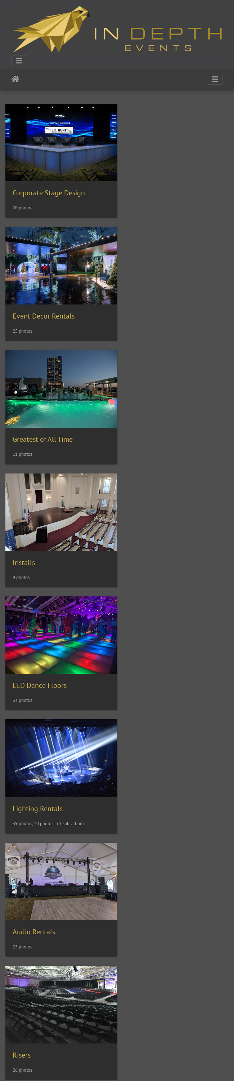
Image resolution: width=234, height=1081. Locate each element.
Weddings (144, 903)
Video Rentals (33, 903)
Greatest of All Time (43, 308)
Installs (141, 307)
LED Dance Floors (40, 427)
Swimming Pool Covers (47, 784)
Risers (139, 546)
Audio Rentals (34, 546)
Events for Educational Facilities (62, 1022)
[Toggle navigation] (19, 60)
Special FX (29, 665)
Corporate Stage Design (49, 188)
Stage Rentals (151, 665)
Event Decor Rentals (161, 188)
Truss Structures (154, 784)
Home (15, 79)
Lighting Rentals (155, 427)
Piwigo (131, 1065)
